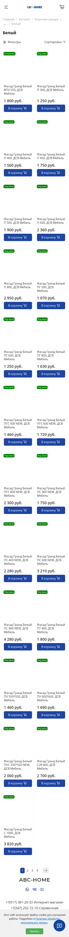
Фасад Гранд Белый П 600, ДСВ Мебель (51, 221)
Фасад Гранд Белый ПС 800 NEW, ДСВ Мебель (18, 628)
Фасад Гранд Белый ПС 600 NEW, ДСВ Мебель (51, 560)
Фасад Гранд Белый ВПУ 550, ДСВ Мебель (18, 90)
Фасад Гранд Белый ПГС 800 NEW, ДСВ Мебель (18, 492)
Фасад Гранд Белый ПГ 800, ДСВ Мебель (51, 355)
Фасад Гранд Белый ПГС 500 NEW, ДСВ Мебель (18, 423)
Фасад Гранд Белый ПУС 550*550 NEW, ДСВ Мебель (18, 765)
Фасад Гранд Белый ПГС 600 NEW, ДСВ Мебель (51, 423)
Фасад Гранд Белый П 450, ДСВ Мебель (51, 156)
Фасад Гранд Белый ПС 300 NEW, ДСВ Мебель (51, 492)
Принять (34, 931)
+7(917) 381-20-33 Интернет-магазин (34, 902)
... (5, 23)
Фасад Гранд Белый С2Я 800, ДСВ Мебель (51, 765)
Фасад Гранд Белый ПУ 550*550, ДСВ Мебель (18, 696)
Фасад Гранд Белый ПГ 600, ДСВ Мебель (18, 355)
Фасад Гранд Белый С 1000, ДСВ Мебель (18, 833)
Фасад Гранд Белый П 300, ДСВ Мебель (51, 88)
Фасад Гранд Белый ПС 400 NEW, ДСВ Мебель (18, 560)
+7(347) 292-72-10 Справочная (34, 908)
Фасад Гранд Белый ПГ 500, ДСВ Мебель (51, 287)
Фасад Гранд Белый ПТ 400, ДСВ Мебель (51, 628)
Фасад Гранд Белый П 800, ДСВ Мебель (18, 285)
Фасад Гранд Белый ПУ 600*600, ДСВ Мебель (51, 696)
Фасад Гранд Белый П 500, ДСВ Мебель (18, 221)
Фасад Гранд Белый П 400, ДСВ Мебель (18, 156)
